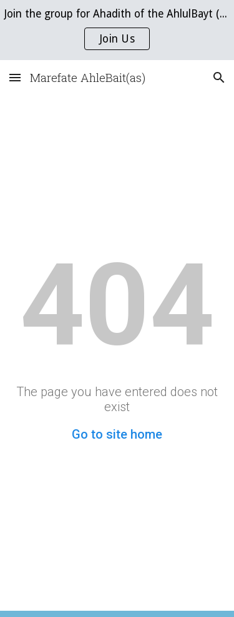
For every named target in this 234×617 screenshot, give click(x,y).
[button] (15, 77)
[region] (117, 30)
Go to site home (117, 434)
